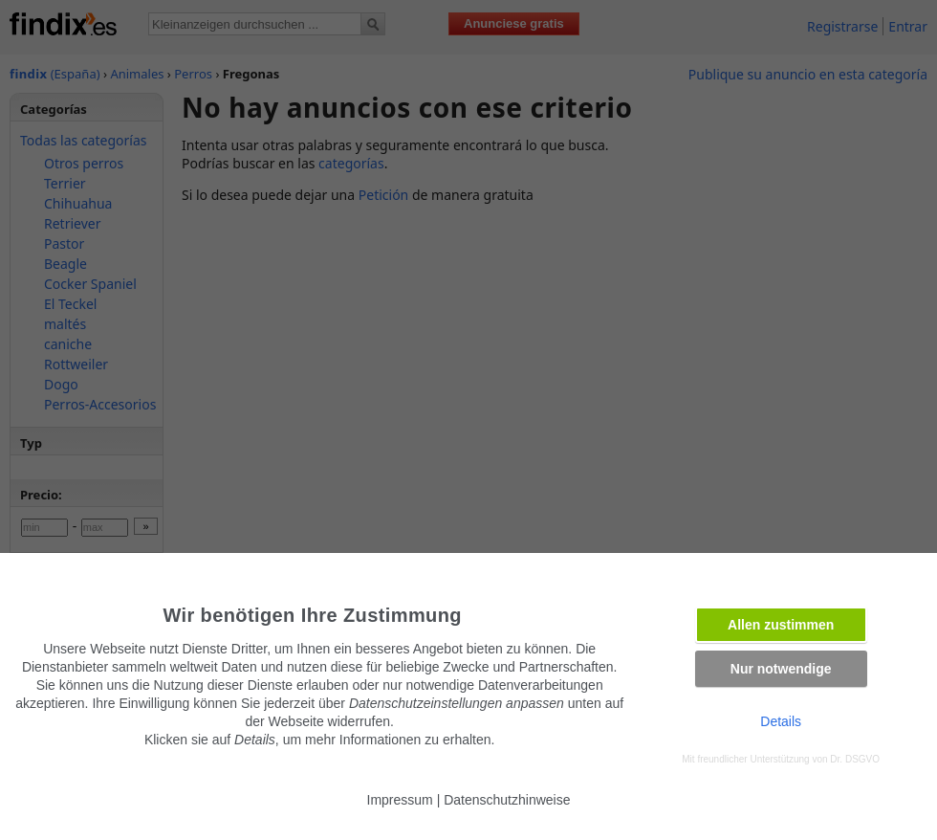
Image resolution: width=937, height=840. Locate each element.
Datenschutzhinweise (507, 799)
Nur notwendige (781, 668)
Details (780, 721)
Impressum (400, 799)
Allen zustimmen (781, 624)
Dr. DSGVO (855, 759)
